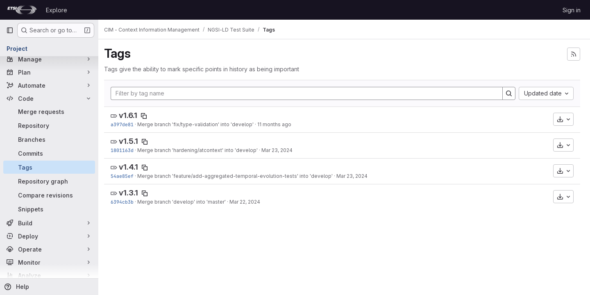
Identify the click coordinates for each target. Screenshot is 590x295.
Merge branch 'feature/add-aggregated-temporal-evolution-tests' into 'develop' (239, 176)
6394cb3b (126, 202)
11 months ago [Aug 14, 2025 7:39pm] (278, 124)
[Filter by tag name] (309, 93)
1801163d (126, 150)
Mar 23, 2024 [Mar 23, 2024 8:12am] (356, 176)
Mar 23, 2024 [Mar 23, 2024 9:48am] (281, 150)
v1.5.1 (132, 141)
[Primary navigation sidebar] (9, 30)
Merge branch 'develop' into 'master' (185, 202)
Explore (56, 10)
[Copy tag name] (148, 116)
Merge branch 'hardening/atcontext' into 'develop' (201, 150)
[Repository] (49, 125)
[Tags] (49, 167)
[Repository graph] (49, 181)
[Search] (508, 93)
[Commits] (49, 153)
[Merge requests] (49, 111)
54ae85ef (126, 176)
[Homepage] (22, 9)
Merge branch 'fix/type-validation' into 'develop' (199, 124)
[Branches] (49, 139)
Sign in (572, 10)
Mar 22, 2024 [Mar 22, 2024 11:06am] (249, 202)
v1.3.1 (132, 192)
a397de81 (126, 124)
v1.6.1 (132, 115)
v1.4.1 (132, 167)
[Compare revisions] (49, 195)
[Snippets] (49, 209)
